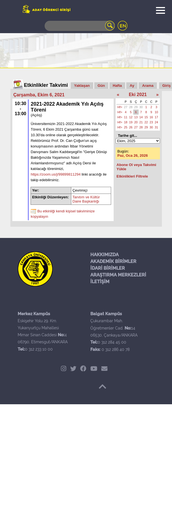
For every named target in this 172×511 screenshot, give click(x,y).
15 (146, 117)
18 (125, 122)
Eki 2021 (138, 94)
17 (156, 117)
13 (135, 117)
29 (135, 107)
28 (130, 107)
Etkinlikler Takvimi (46, 85)
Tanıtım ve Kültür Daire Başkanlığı (86, 199)
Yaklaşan (82, 85)
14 (141, 117)
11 (125, 117)
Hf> (119, 107)
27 (125, 107)
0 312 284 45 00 (112, 342)
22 (146, 122)
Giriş (166, 85)
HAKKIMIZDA (104, 254)
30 (141, 107)
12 (130, 117)
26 (130, 127)
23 (151, 122)
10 (156, 112)
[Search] (80, 26)
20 (135, 122)
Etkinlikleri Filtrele (132, 176)
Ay (132, 85)
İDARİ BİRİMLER (107, 268)
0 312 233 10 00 (39, 349)
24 (156, 122)
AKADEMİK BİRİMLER (113, 261)
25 (125, 127)
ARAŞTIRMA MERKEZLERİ (118, 275)
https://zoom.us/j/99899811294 (56, 174)
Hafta (117, 85)
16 (151, 117)
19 (130, 122)
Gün (101, 85)
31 (156, 127)
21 (141, 122)
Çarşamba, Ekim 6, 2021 (39, 94)
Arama (147, 85)
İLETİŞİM (99, 281)
